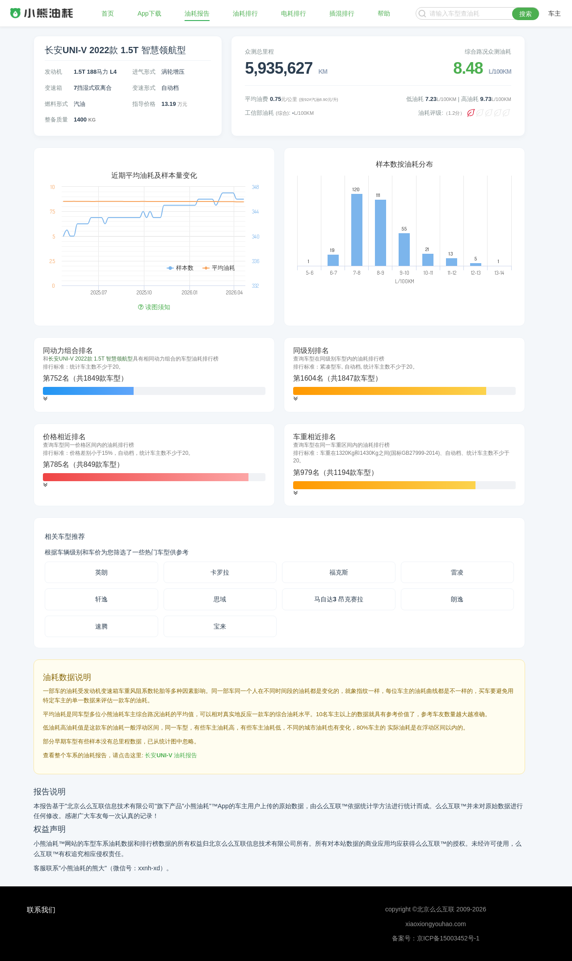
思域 (220, 599)
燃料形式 (56, 104)
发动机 (53, 71)
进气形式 (144, 71)
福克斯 (338, 572)
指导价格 (144, 104)
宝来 (220, 626)
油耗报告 (197, 13)
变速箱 (53, 87)
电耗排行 (293, 13)
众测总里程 (259, 51)
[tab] (154, 374)
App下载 (149, 13)
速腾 (101, 626)
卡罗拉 (219, 572)
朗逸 (457, 599)
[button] (45, 399)
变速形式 (144, 87)
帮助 (384, 13)
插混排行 (341, 13)
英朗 (101, 572)
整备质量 (56, 119)
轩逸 (101, 599)
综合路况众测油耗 (488, 51)
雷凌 (457, 572)
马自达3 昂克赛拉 (338, 599)
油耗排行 (245, 13)
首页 (107, 13)
